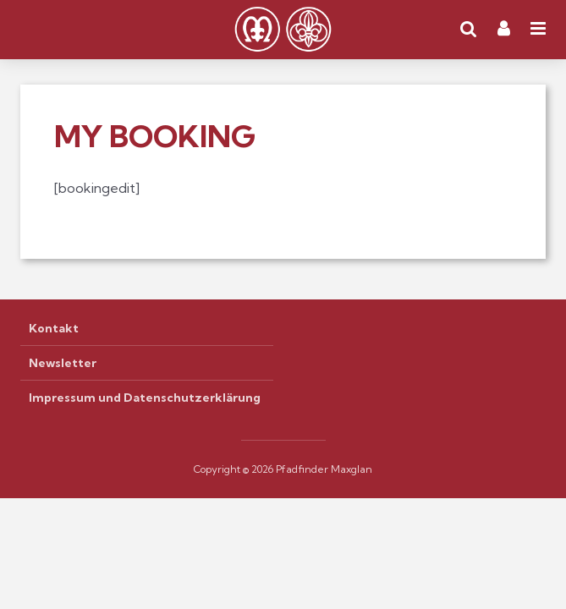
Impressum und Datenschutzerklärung (145, 397)
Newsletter (62, 362)
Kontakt (54, 328)
